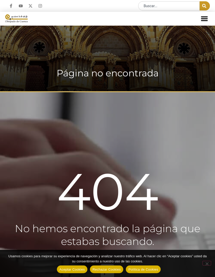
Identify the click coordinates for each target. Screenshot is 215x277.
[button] (204, 18)
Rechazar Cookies (107, 269)
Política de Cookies (143, 269)
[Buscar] (205, 6)
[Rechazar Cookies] (206, 263)
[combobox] (169, 6)
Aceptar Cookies (72, 269)
